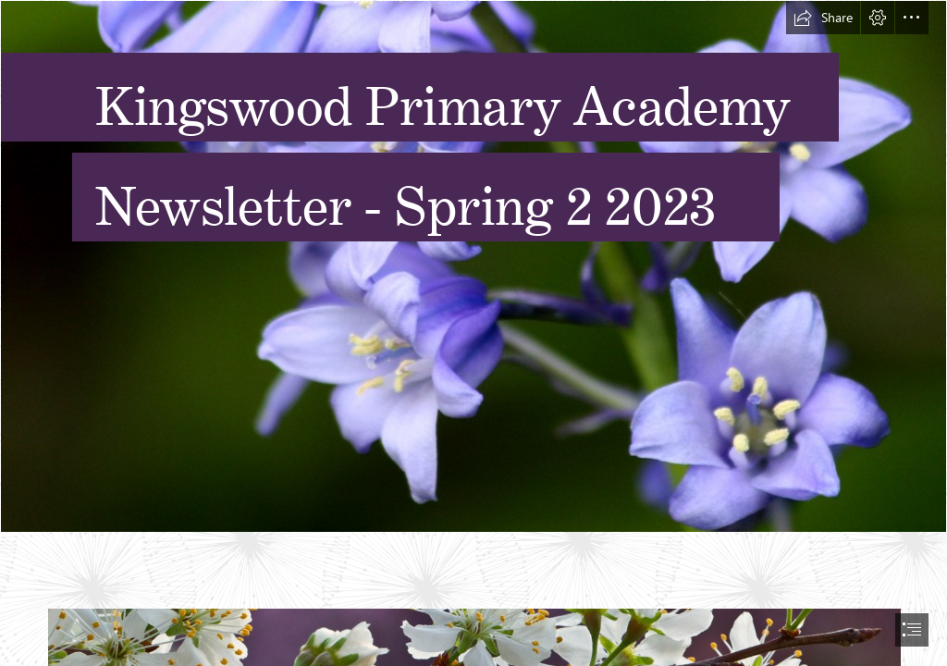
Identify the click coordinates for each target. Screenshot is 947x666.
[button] (823, 17)
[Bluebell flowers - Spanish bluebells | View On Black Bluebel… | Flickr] (473, 266)
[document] (473, 333)
